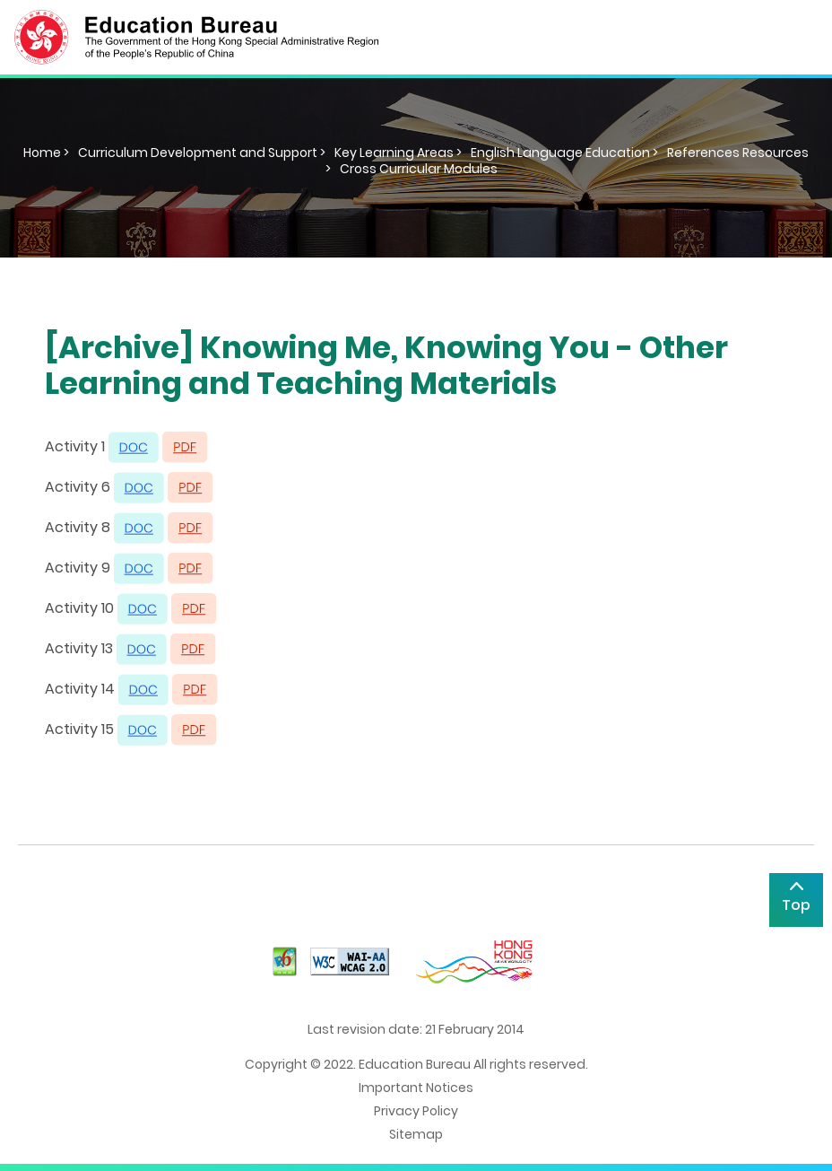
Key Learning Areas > (398, 153)
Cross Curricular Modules (419, 169)
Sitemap (416, 1134)
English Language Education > (564, 153)
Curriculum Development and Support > (201, 153)
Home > (46, 153)
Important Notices (416, 1088)
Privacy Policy (416, 1111)
